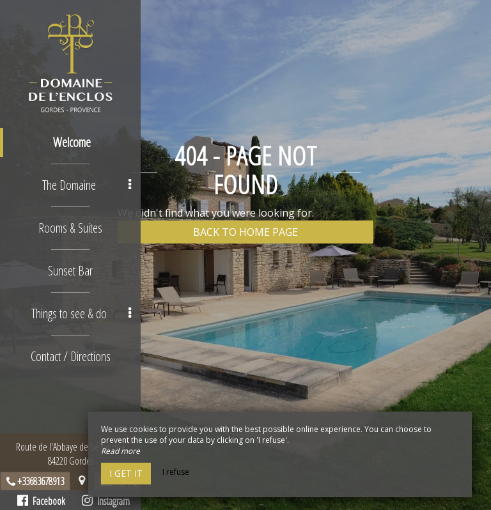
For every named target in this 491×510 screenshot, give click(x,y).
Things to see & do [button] (81, 313)
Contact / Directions (71, 356)
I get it (126, 473)
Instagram (106, 501)
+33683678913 (40, 481)
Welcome (72, 142)
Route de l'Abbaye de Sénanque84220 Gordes (70, 454)
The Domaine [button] (86, 185)
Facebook (41, 501)
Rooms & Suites (70, 227)
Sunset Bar (70, 270)
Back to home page (245, 232)
